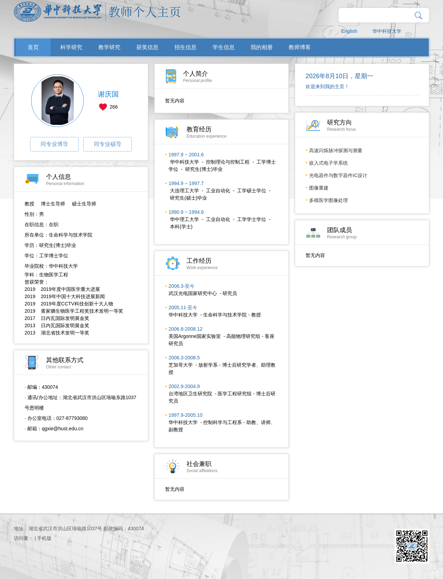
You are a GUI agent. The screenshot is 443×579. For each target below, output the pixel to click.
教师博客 (300, 47)
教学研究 (109, 47)
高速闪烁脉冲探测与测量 (335, 150)
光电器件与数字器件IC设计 (338, 175)
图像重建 (318, 188)
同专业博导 (54, 144)
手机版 (44, 538)
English (349, 31)
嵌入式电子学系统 (328, 163)
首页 (33, 47)
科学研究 (71, 47)
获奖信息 (147, 47)
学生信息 (224, 47)
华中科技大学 (386, 31)
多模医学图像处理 (328, 200)
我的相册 (262, 47)
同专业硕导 (107, 144)
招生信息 (185, 47)
